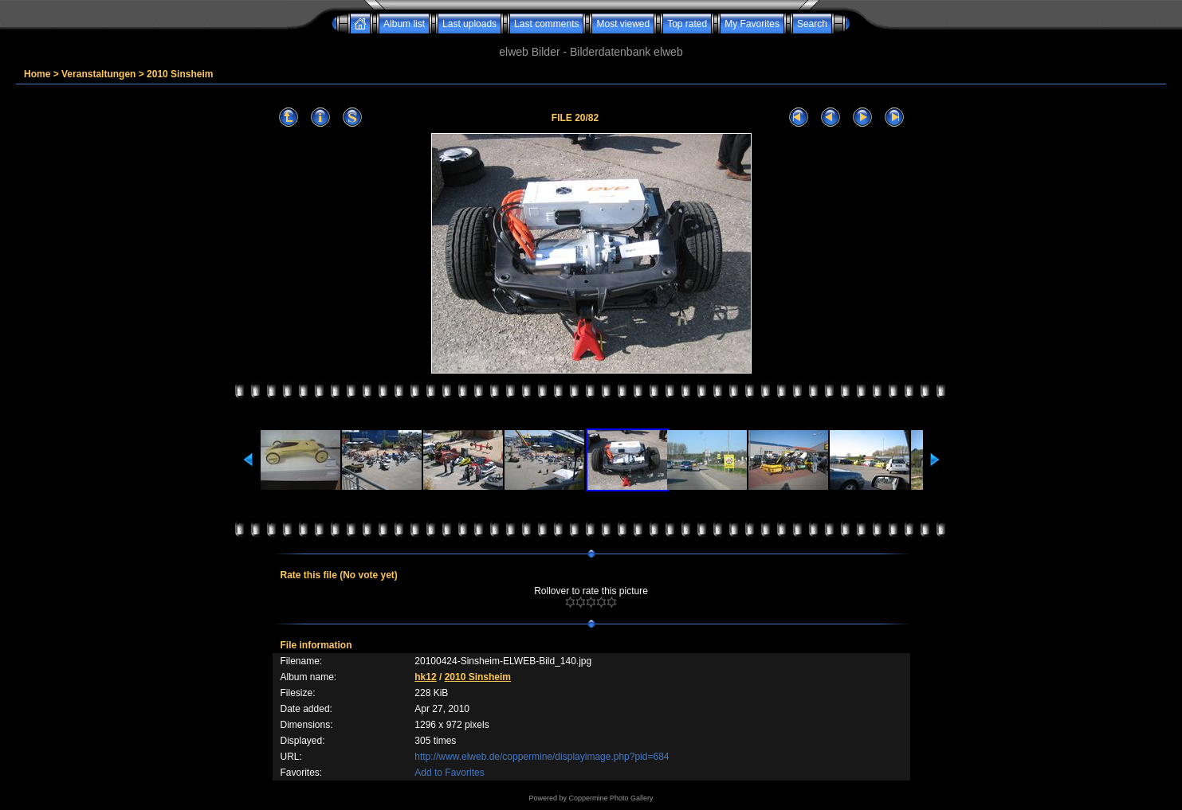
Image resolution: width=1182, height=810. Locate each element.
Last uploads (469, 23)
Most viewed (623, 23)
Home (37, 74)
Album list (404, 23)
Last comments (546, 23)
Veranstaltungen (98, 74)
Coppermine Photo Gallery (610, 798)
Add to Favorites (449, 772)
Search (812, 23)
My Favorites (752, 23)
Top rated (687, 23)
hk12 (425, 677)
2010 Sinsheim (180, 74)
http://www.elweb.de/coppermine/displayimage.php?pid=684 (541, 756)
